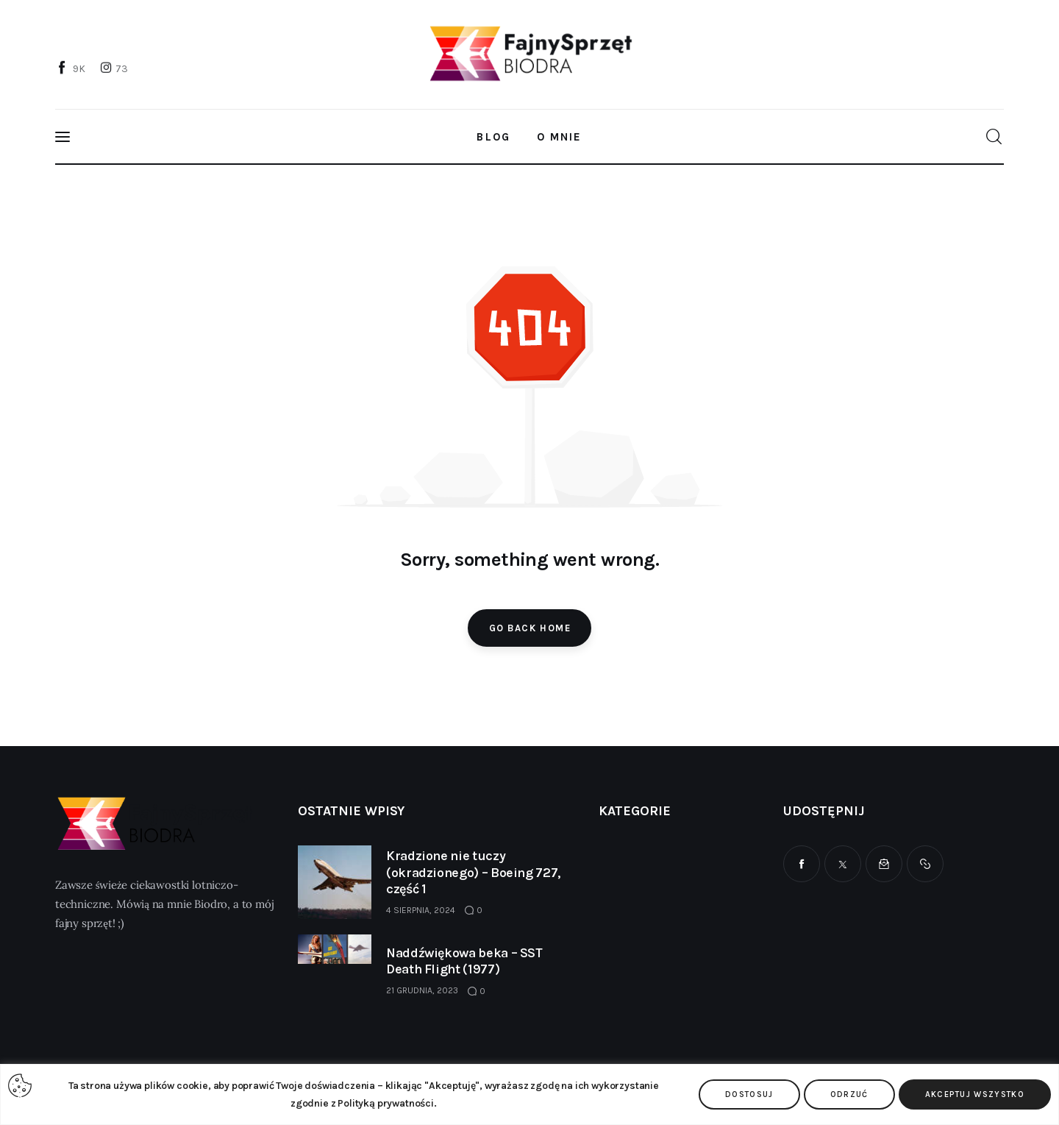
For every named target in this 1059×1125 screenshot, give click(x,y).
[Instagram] (115, 68)
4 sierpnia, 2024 (420, 910)
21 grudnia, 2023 (422, 990)
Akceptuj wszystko (974, 1094)
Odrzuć (849, 1094)
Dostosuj (749, 1094)
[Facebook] (72, 68)
